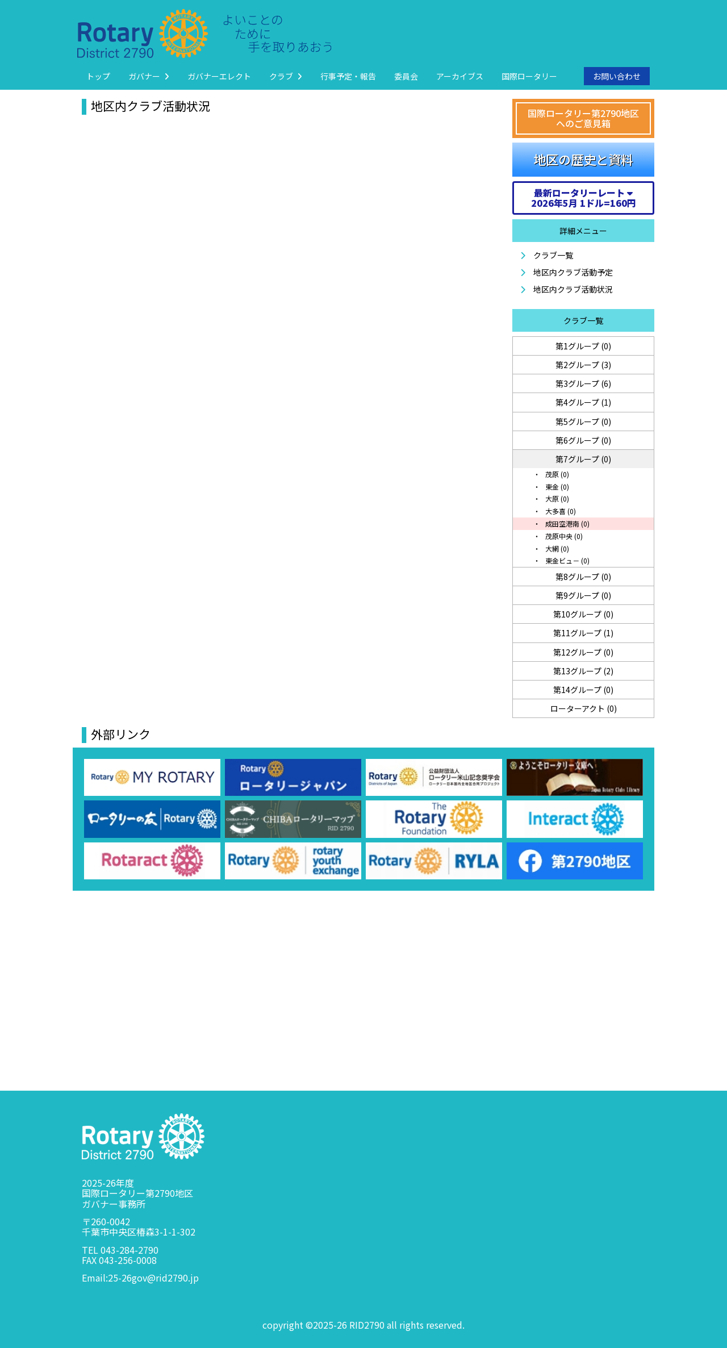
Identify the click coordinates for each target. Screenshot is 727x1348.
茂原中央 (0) (563, 536)
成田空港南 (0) (567, 523)
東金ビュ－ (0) (567, 560)
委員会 (406, 76)
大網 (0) (556, 548)
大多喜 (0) (560, 511)
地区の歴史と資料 (583, 159)
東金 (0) (556, 486)
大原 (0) (556, 498)
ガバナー (148, 76)
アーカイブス (459, 76)
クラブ (285, 76)
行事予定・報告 (348, 76)
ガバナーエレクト (219, 76)
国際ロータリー (529, 76)
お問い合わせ (617, 76)
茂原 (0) (556, 474)
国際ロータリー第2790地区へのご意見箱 (583, 118)
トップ (98, 76)
